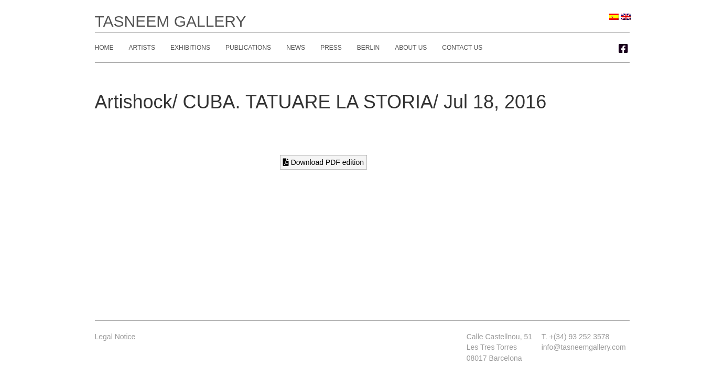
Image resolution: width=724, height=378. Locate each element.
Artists (142, 47)
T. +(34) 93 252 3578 (576, 336)
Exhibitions (190, 47)
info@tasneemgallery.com (584, 347)
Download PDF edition (323, 162)
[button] (623, 48)
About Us (411, 47)
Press (331, 47)
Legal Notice (115, 336)
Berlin (368, 47)
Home (104, 47)
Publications (248, 47)
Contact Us (462, 47)
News (295, 47)
